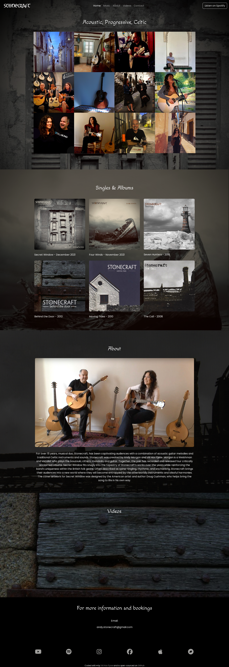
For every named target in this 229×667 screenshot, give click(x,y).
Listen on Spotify (215, 5)
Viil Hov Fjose (107, 665)
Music (106, 5)
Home (97, 5)
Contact (139, 5)
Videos (127, 5)
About (116, 5)
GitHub (141, 665)
